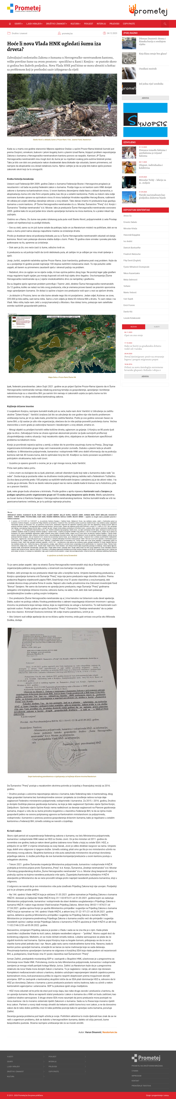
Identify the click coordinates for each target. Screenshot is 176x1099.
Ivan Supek (128, 299)
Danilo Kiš (127, 312)
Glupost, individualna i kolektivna (151, 166)
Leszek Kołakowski (131, 318)
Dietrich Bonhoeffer (132, 248)
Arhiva (145, 98)
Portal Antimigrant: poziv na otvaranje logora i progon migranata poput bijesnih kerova (144, 359)
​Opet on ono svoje (133, 335)
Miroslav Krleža (130, 228)
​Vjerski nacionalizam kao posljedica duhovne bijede (152, 196)
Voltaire (126, 286)
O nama (135, 1071)
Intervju (101, 24)
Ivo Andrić (127, 241)
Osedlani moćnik (148, 68)
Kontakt (135, 1081)
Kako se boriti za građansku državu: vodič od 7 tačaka (142, 347)
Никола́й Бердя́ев (131, 235)
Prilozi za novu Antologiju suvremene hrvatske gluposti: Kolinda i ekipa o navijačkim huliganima (143, 370)
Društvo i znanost (56, 24)
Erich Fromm (129, 305)
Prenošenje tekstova (141, 1086)
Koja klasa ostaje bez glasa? (153, 53)
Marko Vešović (130, 292)
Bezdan (134, 327)
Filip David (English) (132, 260)
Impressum (136, 1076)
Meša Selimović (130, 280)
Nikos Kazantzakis (131, 273)
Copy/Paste (129, 24)
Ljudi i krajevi (34, 24)
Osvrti (19, 24)
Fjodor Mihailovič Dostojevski (136, 267)
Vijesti (157, 327)
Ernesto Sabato (130, 222)
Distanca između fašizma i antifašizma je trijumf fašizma (153, 152)
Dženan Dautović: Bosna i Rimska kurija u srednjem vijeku (152, 41)
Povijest (88, 24)
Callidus (166, 1095)
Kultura (75, 24)
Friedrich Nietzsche (132, 254)
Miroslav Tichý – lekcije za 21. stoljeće (152, 181)
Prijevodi (114, 24)
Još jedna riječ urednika (151, 83)
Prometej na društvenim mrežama (147, 1066)
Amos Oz (127, 216)
